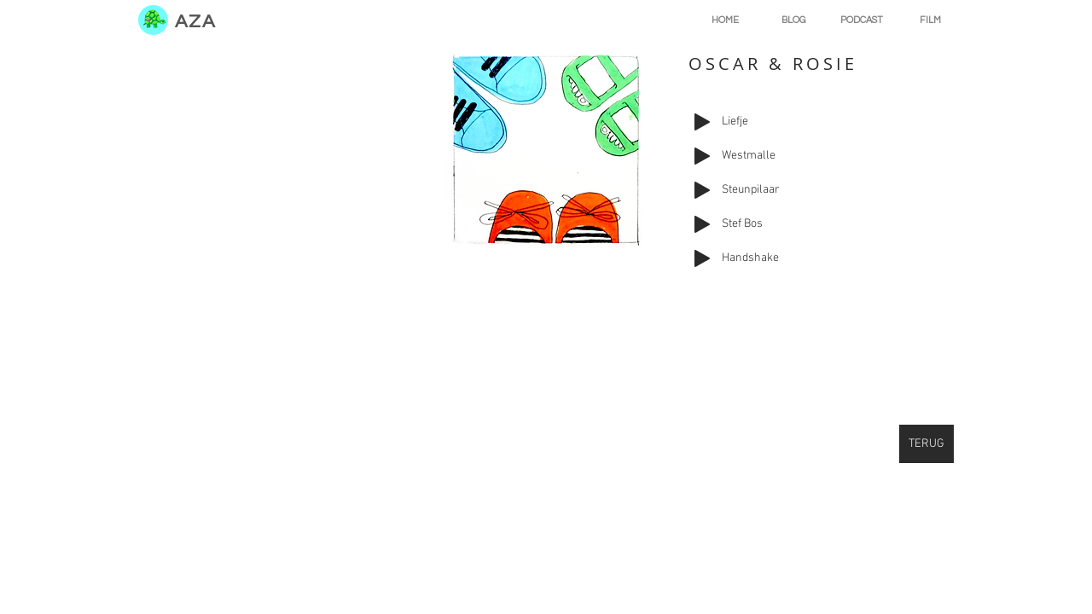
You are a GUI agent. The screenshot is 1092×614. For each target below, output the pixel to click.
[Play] (702, 121)
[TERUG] (926, 444)
